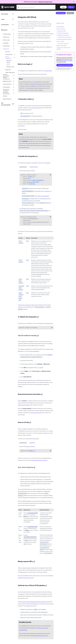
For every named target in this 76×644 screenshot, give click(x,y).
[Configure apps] (14, 34)
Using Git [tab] (32, 442)
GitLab (8, 64)
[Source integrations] (14, 57)
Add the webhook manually (64, 37)
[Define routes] (14, 40)
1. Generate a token (61, 31)
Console (48, 163)
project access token (36, 107)
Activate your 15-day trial (64, 65)
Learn (3, 19)
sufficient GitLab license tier (26, 139)
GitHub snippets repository (40, 635)
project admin (48, 70)
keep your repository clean (27, 305)
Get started (4, 14)
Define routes (6, 40)
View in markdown (61, 13)
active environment (36, 412)
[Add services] (14, 37)
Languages (5, 43)
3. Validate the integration (63, 35)
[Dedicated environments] (14, 93)
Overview (7, 51)
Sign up (71, 7)
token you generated (43, 196)
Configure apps (7, 34)
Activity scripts (8, 54)
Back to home (60, 23)
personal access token (32, 143)
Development (6, 46)
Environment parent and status (64, 39)
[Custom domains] (14, 84)
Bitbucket (9, 60)
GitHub (8, 62)
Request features (7, 99)
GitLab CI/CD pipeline (36, 84)
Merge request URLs (62, 45)
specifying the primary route (25, 577)
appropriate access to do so (39, 460)
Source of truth (60, 41)
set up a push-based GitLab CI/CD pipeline (34, 601)
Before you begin (61, 29)
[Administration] (14, 87)
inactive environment (24, 405)
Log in (63, 7)
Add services (6, 37)
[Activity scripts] (14, 54)
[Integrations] (14, 48)
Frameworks (5, 24)
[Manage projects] (14, 81)
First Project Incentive (66, 60)
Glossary (5, 96)
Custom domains (7, 84)
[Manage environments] (14, 78)
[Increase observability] (14, 75)
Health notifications (10, 72)
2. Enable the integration (63, 33)
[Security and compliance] (14, 90)
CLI (41, 163)
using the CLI (49, 323)
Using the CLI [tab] (23, 166)
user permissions (34, 351)
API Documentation (6, 104)
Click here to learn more (45, 2)
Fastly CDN (7, 69)
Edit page (70, 13)
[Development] (14, 45)
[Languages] (14, 42)
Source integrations (8, 57)
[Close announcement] (74, 2)
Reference (4, 30)
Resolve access (10, 66)
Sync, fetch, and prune (63, 43)
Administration (6, 87)
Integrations (6, 49)
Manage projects (7, 81)
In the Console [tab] (34, 166)
